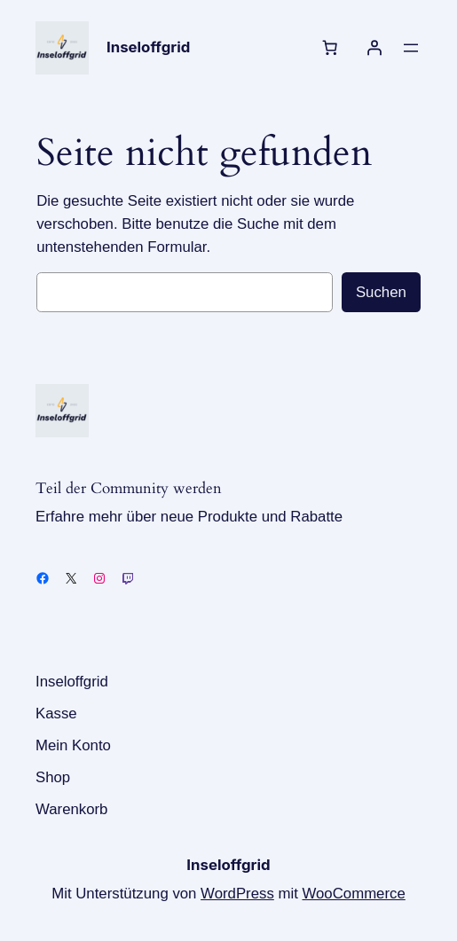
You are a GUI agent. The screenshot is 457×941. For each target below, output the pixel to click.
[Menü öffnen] (411, 48)
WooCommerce (354, 893)
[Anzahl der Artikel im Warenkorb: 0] (330, 48)
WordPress (237, 893)
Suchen (381, 292)
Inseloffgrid (148, 47)
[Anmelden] (374, 48)
